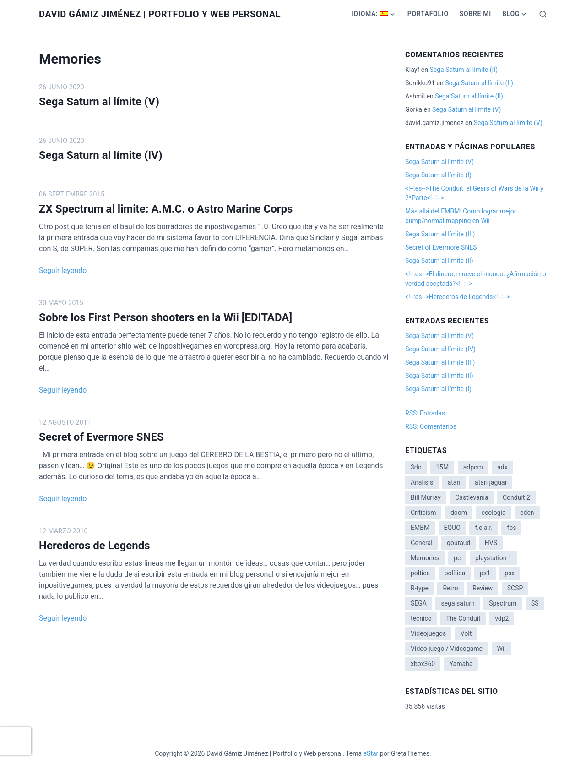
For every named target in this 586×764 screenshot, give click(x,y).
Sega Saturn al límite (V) (99, 101)
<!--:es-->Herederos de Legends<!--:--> (457, 296)
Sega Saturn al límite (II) (463, 69)
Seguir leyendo (63, 270)
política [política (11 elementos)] (455, 573)
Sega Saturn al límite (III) (440, 234)
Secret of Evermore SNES (101, 437)
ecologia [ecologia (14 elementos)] (494, 512)
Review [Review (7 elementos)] (482, 588)
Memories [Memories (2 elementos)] (425, 558)
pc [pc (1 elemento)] (457, 558)
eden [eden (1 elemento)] (527, 512)
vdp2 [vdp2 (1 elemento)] (502, 618)
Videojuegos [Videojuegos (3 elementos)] (428, 633)
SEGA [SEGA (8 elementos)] (419, 603)
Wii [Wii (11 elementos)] (501, 648)
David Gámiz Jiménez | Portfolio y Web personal (160, 14)
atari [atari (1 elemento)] (454, 482)
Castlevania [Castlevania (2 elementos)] (471, 497)
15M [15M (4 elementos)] (442, 467)
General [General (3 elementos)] (422, 542)
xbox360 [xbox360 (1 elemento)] (423, 663)
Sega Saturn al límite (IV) (101, 155)
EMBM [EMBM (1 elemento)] (420, 527)
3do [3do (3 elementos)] (416, 467)
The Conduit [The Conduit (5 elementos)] (463, 618)
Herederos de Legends (94, 545)
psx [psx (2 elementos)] (510, 573)
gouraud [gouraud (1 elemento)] (458, 542)
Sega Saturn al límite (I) (438, 175)
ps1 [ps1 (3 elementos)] (485, 573)
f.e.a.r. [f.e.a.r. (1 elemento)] (484, 527)
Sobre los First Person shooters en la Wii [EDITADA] (165, 317)
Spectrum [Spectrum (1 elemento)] (502, 603)
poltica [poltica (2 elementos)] (420, 573)
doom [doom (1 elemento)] (458, 512)
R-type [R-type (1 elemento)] (420, 588)
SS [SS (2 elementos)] (535, 603)
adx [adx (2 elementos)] (502, 467)
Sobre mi (475, 13)
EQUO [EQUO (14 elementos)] (452, 527)
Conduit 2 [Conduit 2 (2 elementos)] (516, 497)
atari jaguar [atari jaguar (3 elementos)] (491, 482)
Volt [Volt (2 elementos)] (466, 633)
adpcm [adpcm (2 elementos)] (473, 467)
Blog (511, 13)
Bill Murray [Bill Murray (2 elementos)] (426, 497)
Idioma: (370, 13)
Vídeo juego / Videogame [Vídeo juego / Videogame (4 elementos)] (447, 648)
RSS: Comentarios (430, 426)
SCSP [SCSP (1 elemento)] (515, 588)
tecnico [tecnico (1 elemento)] (421, 618)
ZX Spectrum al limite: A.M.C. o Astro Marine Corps (166, 208)
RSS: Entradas (425, 413)
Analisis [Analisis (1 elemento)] (422, 482)
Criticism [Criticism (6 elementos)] (423, 512)
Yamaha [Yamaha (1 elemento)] (461, 663)
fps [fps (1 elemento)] (511, 527)
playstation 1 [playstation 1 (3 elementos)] (493, 558)
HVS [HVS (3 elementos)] (491, 542)
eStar (371, 753)
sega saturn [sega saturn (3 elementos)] (457, 603)
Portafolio (428, 13)
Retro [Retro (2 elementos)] (450, 588)
